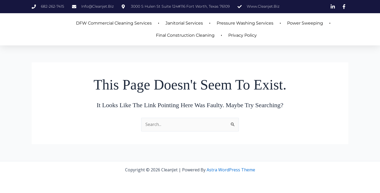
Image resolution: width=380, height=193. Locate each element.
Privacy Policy (242, 35)
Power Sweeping (305, 23)
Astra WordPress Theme (231, 170)
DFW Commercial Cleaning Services (114, 23)
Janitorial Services (184, 23)
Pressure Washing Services (245, 23)
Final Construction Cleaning (185, 35)
